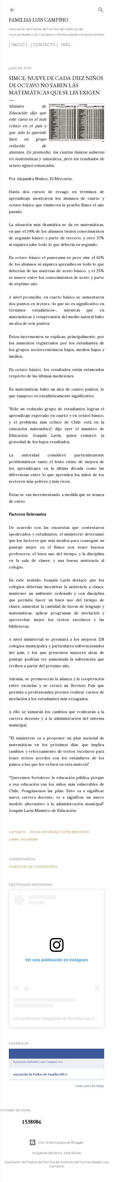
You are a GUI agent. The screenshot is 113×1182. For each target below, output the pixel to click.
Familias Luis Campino (38, 20)
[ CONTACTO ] (44, 44)
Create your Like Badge (89, 1085)
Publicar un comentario (33, 866)
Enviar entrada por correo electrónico (59, 832)
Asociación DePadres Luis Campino (35, 1061)
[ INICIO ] (18, 44)
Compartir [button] (17, 832)
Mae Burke (72, 1153)
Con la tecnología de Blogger (56, 1142)
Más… (67, 44)
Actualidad (29, 839)
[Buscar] (101, 8)
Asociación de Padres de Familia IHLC (40, 1074)
